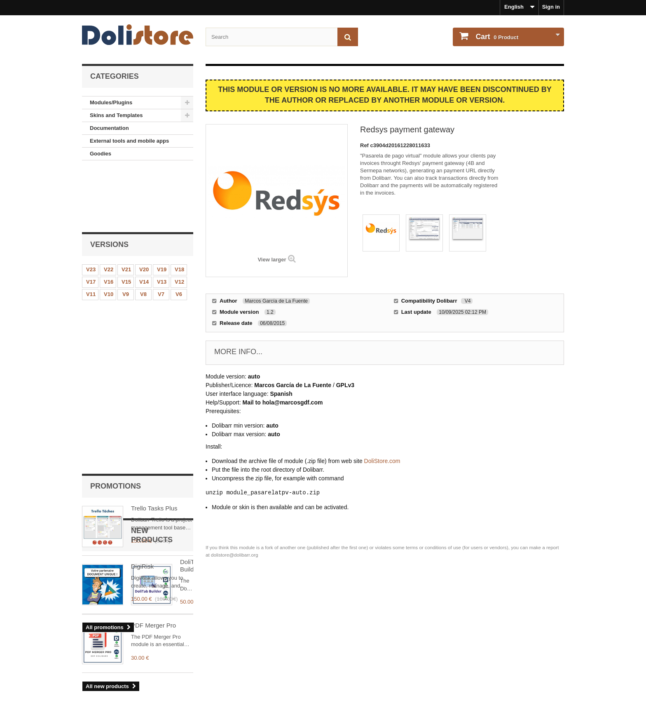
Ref (365, 145)
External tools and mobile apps (129, 141)
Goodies (100, 153)
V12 (179, 222)
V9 (125, 235)
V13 (161, 222)
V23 (91, 210)
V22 (108, 210)
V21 (126, 210)
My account (348, 640)
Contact (92, 687)
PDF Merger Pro (153, 518)
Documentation (109, 128)
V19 (161, 210)
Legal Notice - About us (112, 654)
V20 (144, 210)
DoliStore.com (382, 461)
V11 (91, 235)
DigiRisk (142, 346)
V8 (143, 235)
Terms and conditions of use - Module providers (143, 675)
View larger (271, 259)
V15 (126, 222)
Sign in (551, 7)
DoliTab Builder (152, 459)
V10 (108, 235)
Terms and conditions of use (118, 665)
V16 (108, 222)
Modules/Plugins (111, 102)
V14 (144, 222)
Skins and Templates (116, 115)
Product (496, 37)
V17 (91, 222)
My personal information (360, 665)
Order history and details (361, 654)
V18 (179, 210)
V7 (161, 235)
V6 (179, 235)
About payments (103, 697)
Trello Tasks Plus (154, 288)
